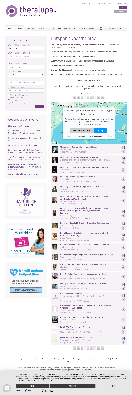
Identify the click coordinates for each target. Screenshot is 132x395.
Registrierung (121, 3)
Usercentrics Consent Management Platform (94, 136)
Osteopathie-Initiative (66, 28)
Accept (100, 130)
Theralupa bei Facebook (34, 359)
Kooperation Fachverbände (100, 359)
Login (123, 7)
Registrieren (120, 11)
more (112, 386)
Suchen (39, 107)
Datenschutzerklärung (71, 359)
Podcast (51, 28)
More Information (82, 130)
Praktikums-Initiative (87, 28)
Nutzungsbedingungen (53, 359)
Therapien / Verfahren (35, 28)
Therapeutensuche (14, 28)
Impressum (84, 359)
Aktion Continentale (118, 359)
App (84, 3)
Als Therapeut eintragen (15, 359)
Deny (32, 386)
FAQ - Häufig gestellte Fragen (100, 3)
